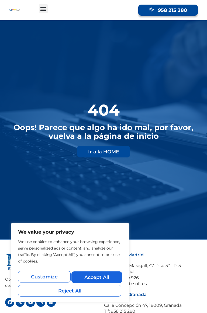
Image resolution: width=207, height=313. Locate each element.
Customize (43, 279)
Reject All (96, 279)
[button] (43, 8)
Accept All (70, 291)
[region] (70, 265)
